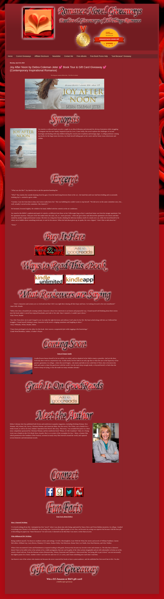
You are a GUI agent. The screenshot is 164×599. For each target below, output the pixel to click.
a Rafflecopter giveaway (64, 582)
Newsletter (56, 56)
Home (10, 56)
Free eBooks (81, 56)
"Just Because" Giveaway (121, 56)
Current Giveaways (23, 56)
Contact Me (68, 56)
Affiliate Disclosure (41, 56)
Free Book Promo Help (99, 56)
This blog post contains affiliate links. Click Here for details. (64, 75)
